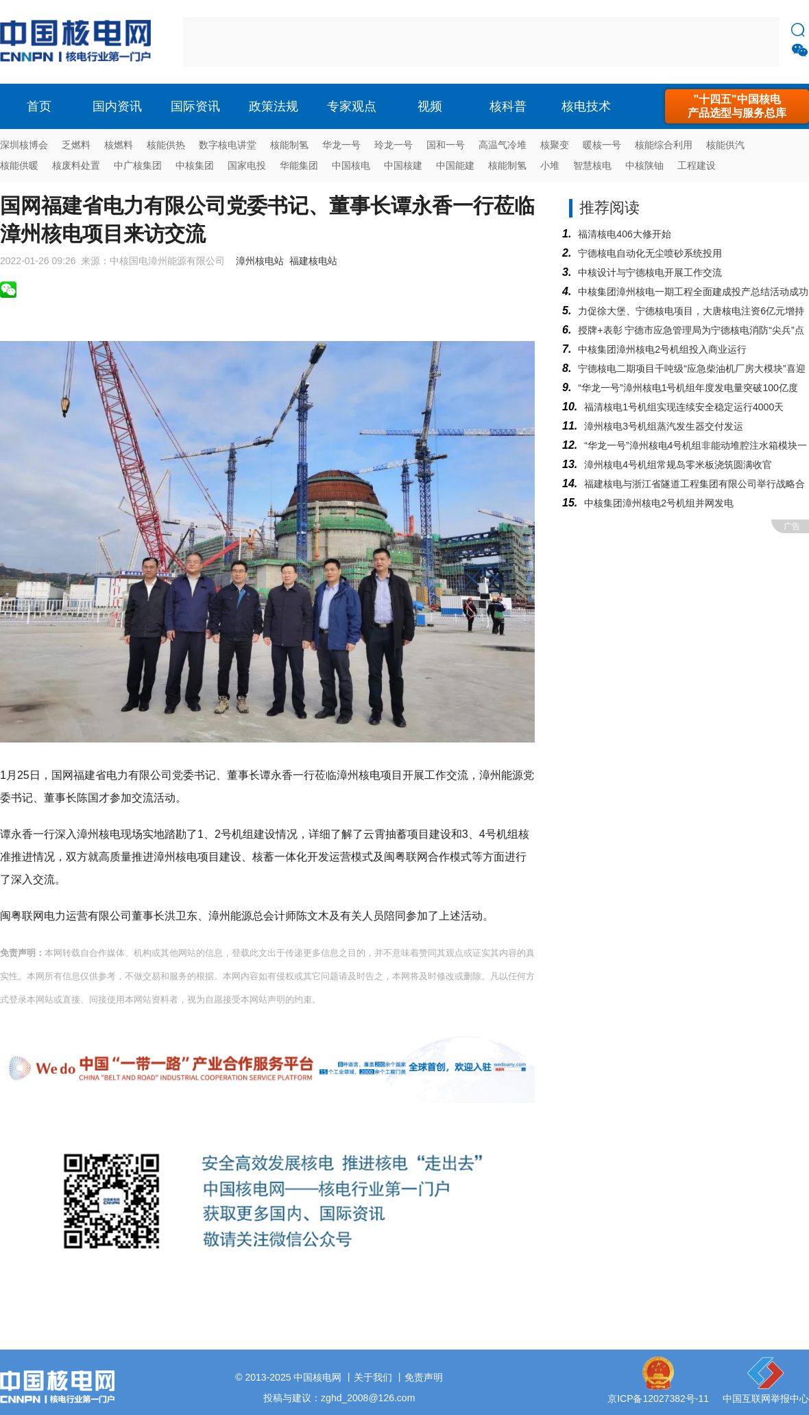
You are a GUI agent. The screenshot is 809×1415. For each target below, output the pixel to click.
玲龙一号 (393, 144)
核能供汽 (725, 144)
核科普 (508, 106)
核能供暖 (19, 165)
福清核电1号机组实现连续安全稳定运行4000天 (684, 406)
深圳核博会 (24, 144)
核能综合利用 (663, 144)
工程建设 (696, 165)
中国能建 (455, 165)
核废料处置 (76, 165)
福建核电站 (313, 260)
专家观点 (351, 106)
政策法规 (273, 106)
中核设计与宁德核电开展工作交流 (650, 272)
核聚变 (554, 144)
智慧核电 (592, 165)
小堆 (549, 165)
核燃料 (118, 144)
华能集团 (299, 165)
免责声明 (423, 1377)
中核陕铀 (644, 165)
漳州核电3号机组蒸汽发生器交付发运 (663, 426)
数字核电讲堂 (227, 144)
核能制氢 (289, 144)
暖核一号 (602, 144)
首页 (39, 106)
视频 (430, 106)
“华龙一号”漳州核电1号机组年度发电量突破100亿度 (687, 387)
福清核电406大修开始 (624, 234)
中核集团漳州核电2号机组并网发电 (659, 503)
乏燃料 (76, 144)
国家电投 (247, 165)
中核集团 (195, 165)
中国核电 (351, 165)
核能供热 (166, 144)
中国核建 (403, 165)
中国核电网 (317, 1377)
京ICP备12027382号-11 (658, 1398)
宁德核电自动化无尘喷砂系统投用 (650, 253)
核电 (79, 42)
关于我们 (373, 1377)
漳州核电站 (260, 260)
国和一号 (445, 144)
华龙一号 (341, 144)
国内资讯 (117, 106)
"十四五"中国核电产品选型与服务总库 (737, 106)
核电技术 (586, 106)
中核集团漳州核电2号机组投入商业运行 (662, 349)
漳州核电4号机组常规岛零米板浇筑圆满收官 (678, 464)
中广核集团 (138, 165)
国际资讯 (195, 106)
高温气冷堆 (503, 144)
